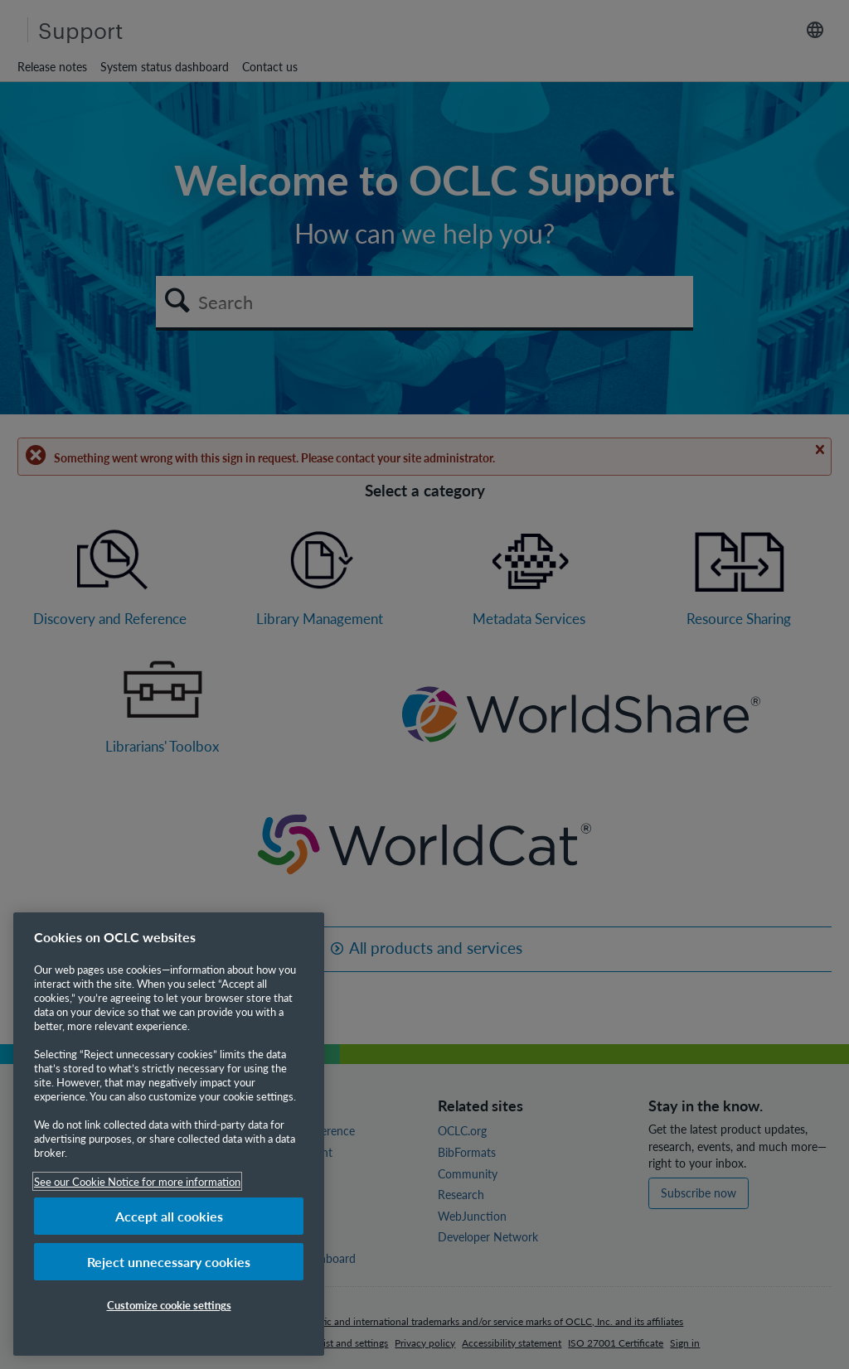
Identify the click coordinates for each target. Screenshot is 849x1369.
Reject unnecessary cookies (168, 1261)
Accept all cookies (169, 1216)
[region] (168, 1134)
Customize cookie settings (169, 1305)
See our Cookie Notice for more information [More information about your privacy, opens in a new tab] (137, 1181)
